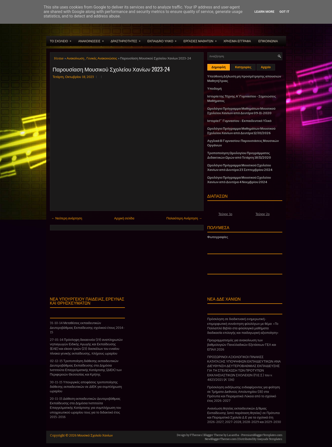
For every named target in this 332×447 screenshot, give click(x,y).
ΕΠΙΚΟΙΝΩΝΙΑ (268, 41)
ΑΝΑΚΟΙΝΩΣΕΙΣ (92, 39)
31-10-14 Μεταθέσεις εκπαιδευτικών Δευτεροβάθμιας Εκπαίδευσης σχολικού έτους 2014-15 (87, 327)
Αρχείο (266, 67)
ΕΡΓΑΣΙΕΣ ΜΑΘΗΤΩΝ (201, 39)
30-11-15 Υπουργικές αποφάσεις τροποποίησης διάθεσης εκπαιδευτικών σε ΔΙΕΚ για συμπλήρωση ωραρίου (86, 386)
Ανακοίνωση (75, 58)
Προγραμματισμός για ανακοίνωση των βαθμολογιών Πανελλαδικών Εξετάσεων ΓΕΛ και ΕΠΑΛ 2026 (241, 344)
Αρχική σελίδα (124, 218)
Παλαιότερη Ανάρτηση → (184, 218)
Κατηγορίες (243, 67)
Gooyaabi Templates (269, 439)
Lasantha (233, 435)
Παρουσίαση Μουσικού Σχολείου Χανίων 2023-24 (111, 69)
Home (59, 58)
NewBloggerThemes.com (221, 439)
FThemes (196, 435)
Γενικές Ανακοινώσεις (101, 58)
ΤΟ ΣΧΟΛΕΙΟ (62, 39)
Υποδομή (214, 88)
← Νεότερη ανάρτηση (66, 218)
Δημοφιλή (219, 67)
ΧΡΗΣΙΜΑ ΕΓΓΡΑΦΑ (237, 41)
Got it (284, 11)
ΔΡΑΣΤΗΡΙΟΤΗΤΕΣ (127, 39)
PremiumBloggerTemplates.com (261, 435)
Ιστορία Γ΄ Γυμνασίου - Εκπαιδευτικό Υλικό (239, 121)
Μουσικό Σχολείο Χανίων (95, 435)
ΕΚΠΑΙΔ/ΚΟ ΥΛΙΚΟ (163, 39)
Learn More (265, 11)
